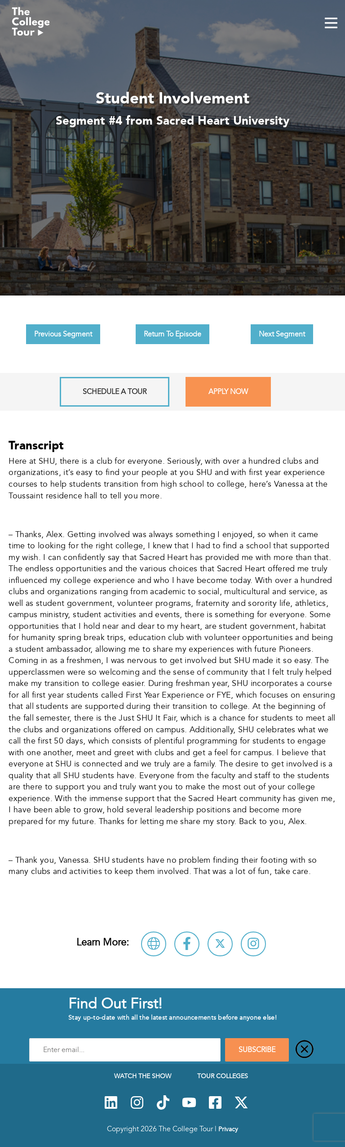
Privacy (228, 1129)
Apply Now (228, 391)
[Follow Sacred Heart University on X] (220, 944)
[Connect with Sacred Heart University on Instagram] (253, 944)
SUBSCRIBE (257, 1049)
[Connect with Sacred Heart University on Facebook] (186, 944)
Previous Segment (63, 334)
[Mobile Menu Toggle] (331, 24)
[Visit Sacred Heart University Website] (153, 944)
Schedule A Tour (114, 391)
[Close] (304, 1050)
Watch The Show (142, 1076)
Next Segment (282, 334)
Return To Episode (172, 334)
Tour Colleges (222, 1076)
